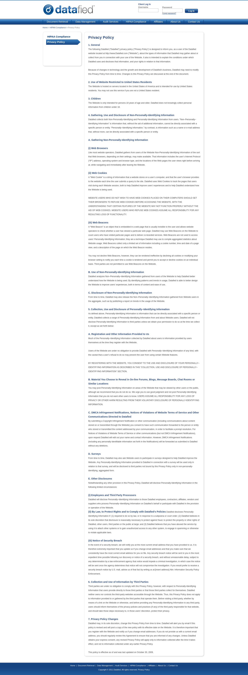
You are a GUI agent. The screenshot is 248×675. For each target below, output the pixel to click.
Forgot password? (169, 13)
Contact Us (192, 22)
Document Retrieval (55, 22)
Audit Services (108, 22)
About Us (173, 22)
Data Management (83, 22)
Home (45, 28)
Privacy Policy (143, 670)
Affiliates (156, 22)
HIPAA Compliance (134, 22)
